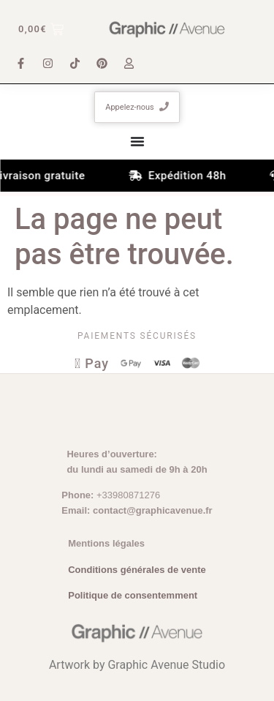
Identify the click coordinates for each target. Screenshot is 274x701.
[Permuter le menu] (137, 141)
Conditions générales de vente (137, 569)
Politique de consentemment (132, 595)
